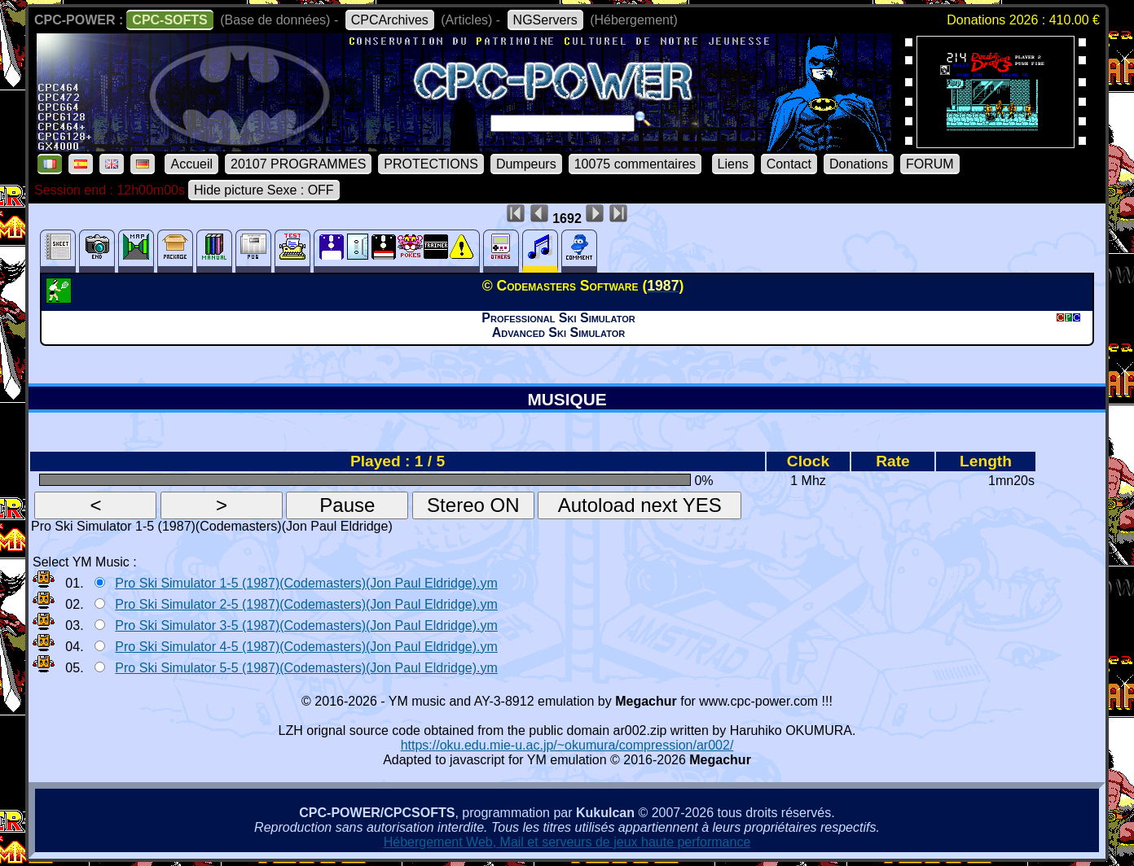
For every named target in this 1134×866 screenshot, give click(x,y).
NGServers (545, 20)
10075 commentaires (635, 164)
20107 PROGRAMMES (298, 164)
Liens (733, 164)
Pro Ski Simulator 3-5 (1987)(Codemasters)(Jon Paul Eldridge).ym (306, 625)
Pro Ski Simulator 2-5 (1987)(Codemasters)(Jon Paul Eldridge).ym (306, 604)
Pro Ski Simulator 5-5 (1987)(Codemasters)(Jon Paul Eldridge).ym (306, 668)
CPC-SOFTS (169, 20)
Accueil (191, 164)
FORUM (930, 164)
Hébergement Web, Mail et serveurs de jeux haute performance (567, 842)
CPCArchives (390, 20)
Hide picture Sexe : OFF (264, 190)
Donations (858, 164)
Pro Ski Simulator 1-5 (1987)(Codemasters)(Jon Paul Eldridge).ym (306, 583)
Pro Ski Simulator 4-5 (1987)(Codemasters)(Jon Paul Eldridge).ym (306, 647)
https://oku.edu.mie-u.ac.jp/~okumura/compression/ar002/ (567, 745)
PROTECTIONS (431, 164)
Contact (789, 164)
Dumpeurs (526, 164)
